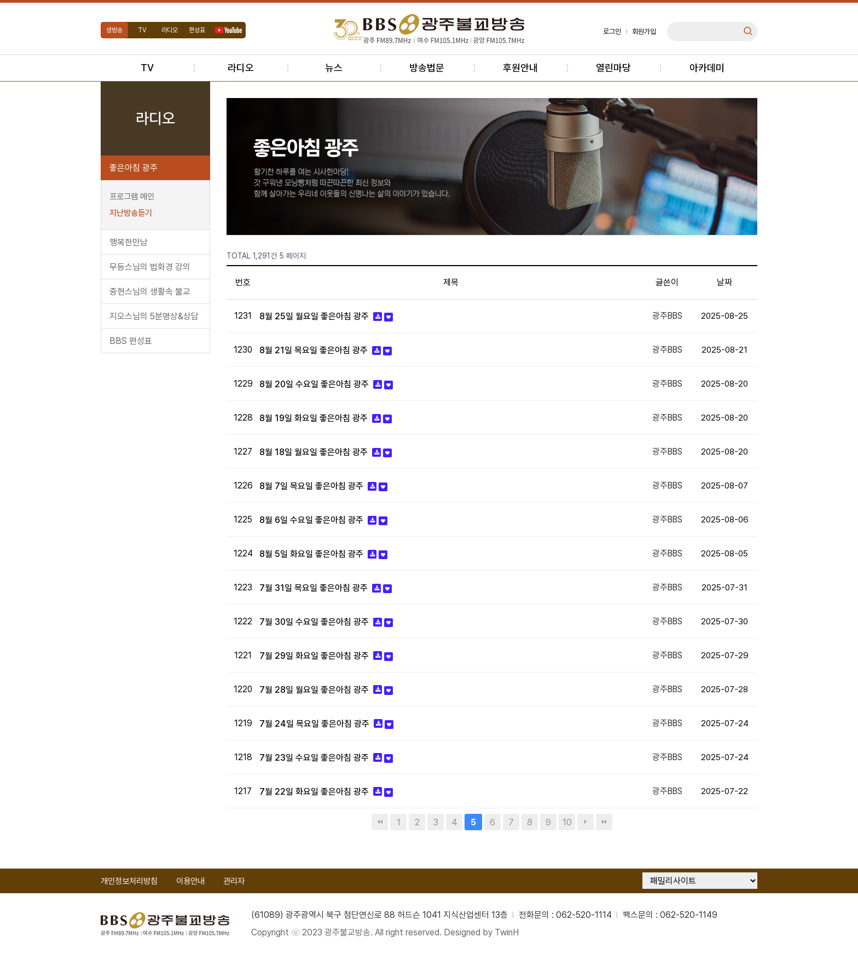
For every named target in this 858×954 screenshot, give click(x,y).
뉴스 (334, 67)
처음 (380, 821)
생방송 (114, 30)
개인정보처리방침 (129, 881)
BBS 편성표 (130, 341)
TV (142, 30)
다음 (585, 821)
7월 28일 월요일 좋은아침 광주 (315, 689)
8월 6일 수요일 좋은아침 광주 (312, 520)
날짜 (724, 282)
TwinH (508, 932)
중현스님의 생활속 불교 (149, 291)
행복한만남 (128, 242)
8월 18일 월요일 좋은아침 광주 (314, 452)
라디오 (169, 30)
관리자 (234, 881)
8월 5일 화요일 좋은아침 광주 (312, 554)
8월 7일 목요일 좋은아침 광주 (312, 486)
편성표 (197, 30)
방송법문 (426, 67)
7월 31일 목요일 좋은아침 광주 (314, 587)
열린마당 (613, 67)
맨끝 (604, 821)
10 (567, 821)
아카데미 (706, 67)
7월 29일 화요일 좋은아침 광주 (315, 655)
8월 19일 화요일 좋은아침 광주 (314, 418)
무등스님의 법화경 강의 (149, 267)
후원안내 (520, 67)
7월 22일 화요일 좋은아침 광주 (315, 791)
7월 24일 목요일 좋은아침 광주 (315, 723)
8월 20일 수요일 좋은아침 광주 (315, 384)
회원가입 (644, 31)
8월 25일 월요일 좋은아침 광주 (315, 316)
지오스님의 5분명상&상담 (154, 316)
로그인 (612, 31)
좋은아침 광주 (133, 168)
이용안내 (190, 881)
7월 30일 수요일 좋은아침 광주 (315, 621)
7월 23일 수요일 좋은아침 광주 (315, 757)
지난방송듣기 (130, 213)
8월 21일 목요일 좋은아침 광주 (314, 350)
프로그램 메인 (131, 197)
